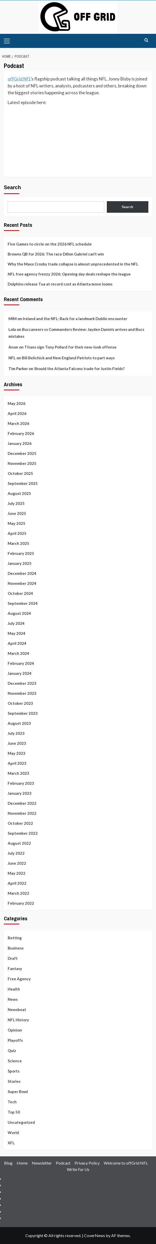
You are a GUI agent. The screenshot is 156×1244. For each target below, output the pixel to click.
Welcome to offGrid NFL (126, 1162)
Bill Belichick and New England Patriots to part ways (68, 357)
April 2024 (17, 643)
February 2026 (21, 433)
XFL (11, 1142)
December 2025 (22, 453)
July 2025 (16, 503)
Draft (13, 958)
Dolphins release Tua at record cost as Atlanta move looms (60, 284)
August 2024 (19, 613)
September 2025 (23, 483)
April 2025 (17, 533)
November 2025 (22, 463)
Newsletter (42, 1162)
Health (14, 989)
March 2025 (18, 543)
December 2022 (22, 803)
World (13, 1132)
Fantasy (15, 968)
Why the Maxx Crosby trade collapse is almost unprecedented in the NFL (73, 264)
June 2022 (17, 863)
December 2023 (22, 683)
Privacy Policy (87, 1162)
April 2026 (17, 413)
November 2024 (22, 583)
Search (12, 187)
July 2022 (16, 853)
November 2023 (22, 693)
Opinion (15, 1030)
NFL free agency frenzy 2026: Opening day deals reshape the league (69, 274)
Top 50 (14, 1112)
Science (15, 1060)
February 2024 (21, 663)
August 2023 (19, 723)
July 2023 (16, 733)
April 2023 (17, 763)
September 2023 (23, 713)
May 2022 (16, 873)
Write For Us (78, 1169)
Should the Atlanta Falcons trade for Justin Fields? (79, 368)
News (13, 999)
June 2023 (17, 743)
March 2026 (18, 423)
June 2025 (17, 513)
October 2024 (20, 593)
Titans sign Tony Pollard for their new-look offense (70, 347)
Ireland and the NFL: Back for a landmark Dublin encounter (75, 318)
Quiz (12, 1050)
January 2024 (20, 673)
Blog (8, 1162)
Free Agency (19, 978)
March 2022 (18, 893)
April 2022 (17, 883)
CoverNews (94, 1235)
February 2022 (21, 903)
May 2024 (16, 633)
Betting (15, 937)
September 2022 (23, 833)
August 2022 (19, 843)
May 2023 (16, 753)
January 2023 (20, 793)
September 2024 (23, 603)
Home (22, 1162)
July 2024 (16, 623)
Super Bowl (18, 1091)
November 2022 (22, 813)
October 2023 (20, 703)
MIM (12, 318)
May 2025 (16, 523)
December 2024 (22, 573)
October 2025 (20, 473)
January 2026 (20, 443)
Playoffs (15, 1040)
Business (16, 948)
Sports (13, 1071)
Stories (14, 1081)
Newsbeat (17, 1009)
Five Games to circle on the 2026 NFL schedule (50, 244)
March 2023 (18, 773)
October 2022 (20, 823)
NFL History (18, 1019)
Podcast (63, 1162)
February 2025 (21, 553)
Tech (12, 1101)
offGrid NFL (19, 78)
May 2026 (16, 403)
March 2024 (18, 653)
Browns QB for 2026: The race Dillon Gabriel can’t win (56, 254)
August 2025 (19, 493)
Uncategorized (21, 1122)
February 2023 (21, 783)
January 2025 (20, 563)
